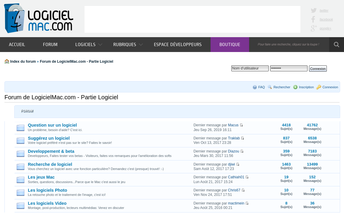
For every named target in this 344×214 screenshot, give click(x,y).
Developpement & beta (51, 151)
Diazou (233, 151)
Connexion (330, 87)
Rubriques (128, 44)
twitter (324, 10)
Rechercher (281, 87)
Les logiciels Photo (47, 190)
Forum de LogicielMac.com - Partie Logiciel (76, 61)
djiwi (231, 164)
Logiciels (88, 44)
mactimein (236, 203)
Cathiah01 (236, 177)
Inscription (306, 87)
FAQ (261, 87)
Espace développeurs (178, 44)
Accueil (17, 44)
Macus (233, 125)
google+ (325, 28)
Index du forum (23, 61)
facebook (326, 19)
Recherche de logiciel (50, 164)
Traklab (234, 138)
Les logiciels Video (47, 203)
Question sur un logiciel (52, 125)
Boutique (229, 44)
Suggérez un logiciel (49, 138)
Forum (50, 44)
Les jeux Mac (41, 177)
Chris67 (234, 190)
